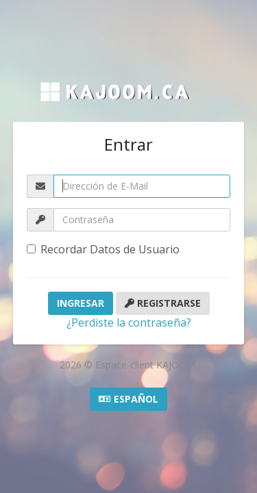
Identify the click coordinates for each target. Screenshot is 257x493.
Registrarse (163, 302)
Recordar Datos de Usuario (103, 249)
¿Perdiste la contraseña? (128, 322)
